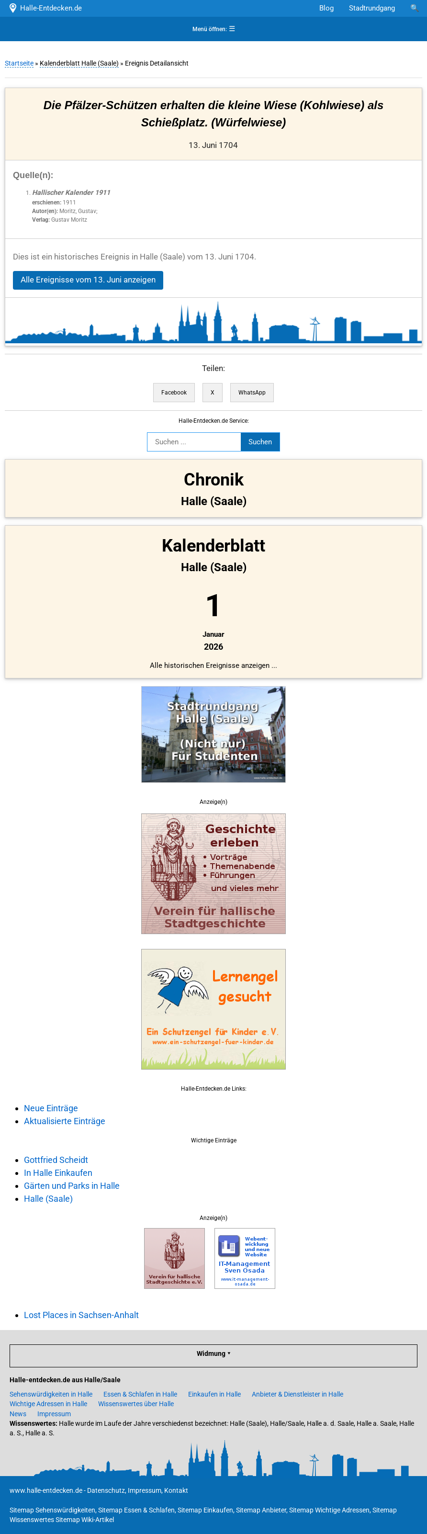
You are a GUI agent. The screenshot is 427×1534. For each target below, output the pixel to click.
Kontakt (176, 1490)
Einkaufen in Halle (214, 1394)
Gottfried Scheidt (56, 1160)
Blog (326, 8)
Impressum (54, 1414)
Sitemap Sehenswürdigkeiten (52, 1510)
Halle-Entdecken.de (45, 8)
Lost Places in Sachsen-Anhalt (81, 1315)
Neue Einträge (51, 1108)
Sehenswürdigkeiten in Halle (51, 1394)
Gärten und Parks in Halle (72, 1186)
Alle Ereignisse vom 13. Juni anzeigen (88, 279)
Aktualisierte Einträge (64, 1121)
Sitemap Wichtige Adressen (329, 1510)
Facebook (174, 392)
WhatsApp (252, 392)
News (18, 1414)
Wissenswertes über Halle (136, 1404)
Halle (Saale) (48, 1199)
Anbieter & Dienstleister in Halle (297, 1394)
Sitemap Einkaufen (205, 1510)
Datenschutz (106, 1490)
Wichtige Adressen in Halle (48, 1404)
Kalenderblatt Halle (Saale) (79, 63)
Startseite (19, 63)
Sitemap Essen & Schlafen (136, 1510)
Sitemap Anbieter (261, 1510)
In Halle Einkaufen (58, 1173)
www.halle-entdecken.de (46, 1490)
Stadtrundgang (372, 8)
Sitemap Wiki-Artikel (85, 1519)
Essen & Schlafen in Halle (140, 1394)
